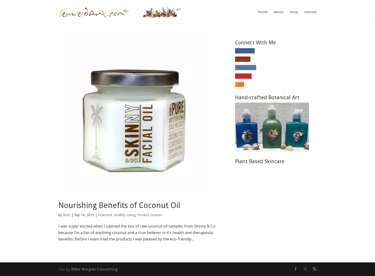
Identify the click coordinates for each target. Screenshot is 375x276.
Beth (66, 215)
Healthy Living (124, 215)
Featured (105, 215)
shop (294, 12)
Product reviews (149, 215)
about (279, 12)
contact (310, 12)
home (263, 12)
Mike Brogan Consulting (94, 269)
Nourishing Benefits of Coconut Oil (119, 205)
